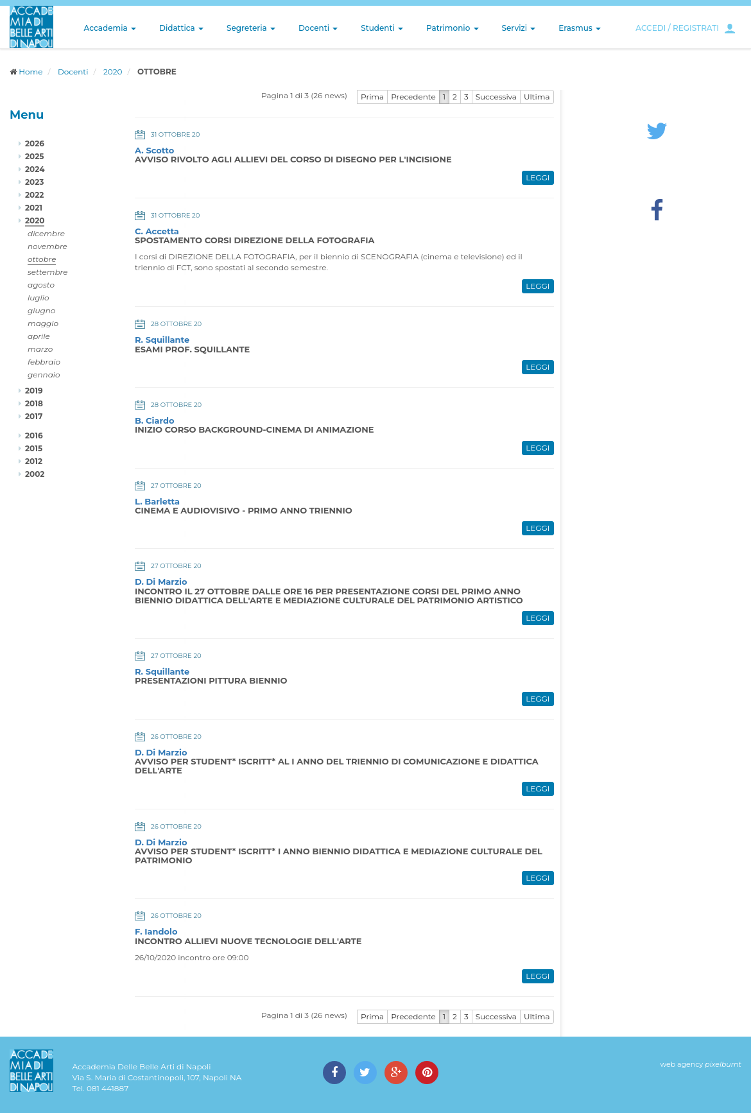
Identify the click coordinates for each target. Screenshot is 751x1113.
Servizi (519, 28)
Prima (372, 96)
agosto (41, 284)
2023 (34, 182)
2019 (34, 390)
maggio (43, 323)
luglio (38, 297)
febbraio (44, 362)
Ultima (537, 96)
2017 (33, 416)
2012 (33, 461)
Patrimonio (452, 28)
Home (30, 71)
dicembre (46, 233)
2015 (33, 448)
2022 (34, 195)
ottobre (42, 259)
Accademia (110, 28)
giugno (41, 310)
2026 (34, 143)
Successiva (496, 96)
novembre (47, 246)
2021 (33, 207)
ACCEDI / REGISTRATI (677, 28)
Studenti (382, 28)
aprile (39, 336)
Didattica (181, 28)
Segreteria (251, 28)
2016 (34, 435)
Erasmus (579, 28)
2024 (34, 169)
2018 (34, 403)
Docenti (318, 28)
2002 (34, 474)
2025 (34, 156)
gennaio (44, 374)
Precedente (413, 96)
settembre (48, 272)
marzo (40, 349)
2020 (112, 71)
